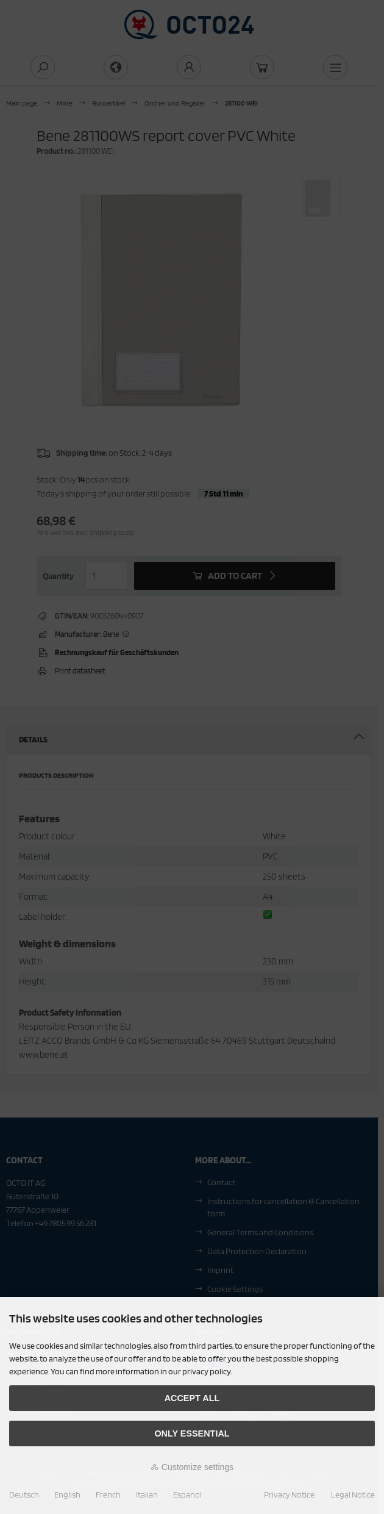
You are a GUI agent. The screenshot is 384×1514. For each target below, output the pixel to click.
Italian (147, 1494)
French (108, 1494)
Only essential (191, 1433)
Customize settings (192, 1467)
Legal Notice (353, 1494)
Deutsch (24, 1494)
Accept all (192, 1398)
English (67, 1494)
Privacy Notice (289, 1494)
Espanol (187, 1494)
